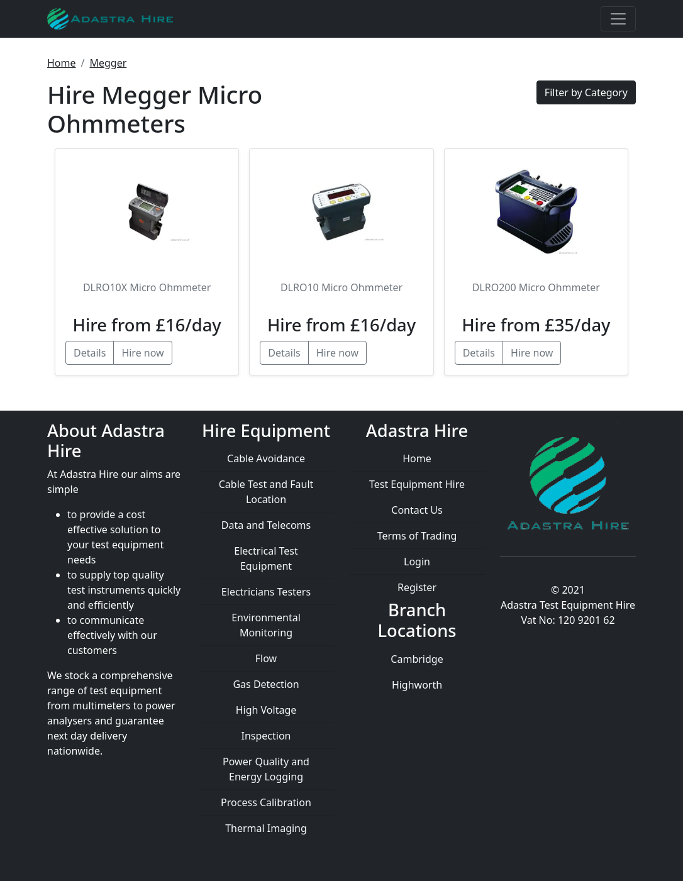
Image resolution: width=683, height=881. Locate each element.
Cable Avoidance (266, 458)
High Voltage (266, 710)
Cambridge (417, 659)
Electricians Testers (266, 592)
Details (90, 353)
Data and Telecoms (266, 525)
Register (416, 587)
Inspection (266, 736)
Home (61, 63)
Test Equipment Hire (417, 484)
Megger (107, 63)
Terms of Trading (417, 536)
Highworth (417, 685)
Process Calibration (266, 802)
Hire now (142, 353)
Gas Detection (266, 684)
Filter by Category (586, 92)
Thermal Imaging (266, 828)
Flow (266, 658)
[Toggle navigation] (618, 18)
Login (417, 561)
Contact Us (416, 510)
